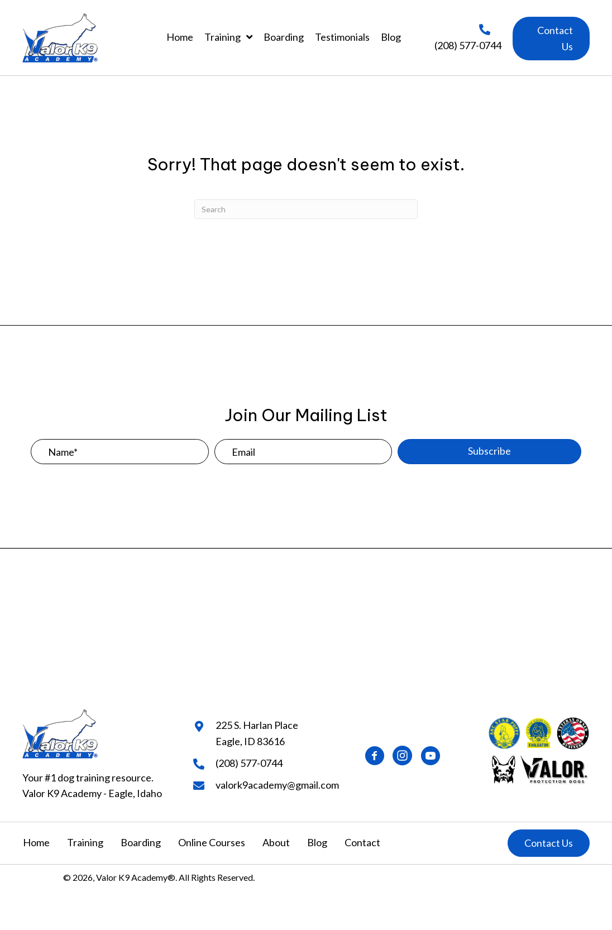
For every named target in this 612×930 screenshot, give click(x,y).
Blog (317, 842)
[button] (551, 38)
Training (85, 842)
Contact (362, 842)
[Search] (306, 209)
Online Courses (211, 842)
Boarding (141, 842)
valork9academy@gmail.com (277, 785)
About (276, 842)
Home (36, 842)
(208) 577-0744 (467, 45)
